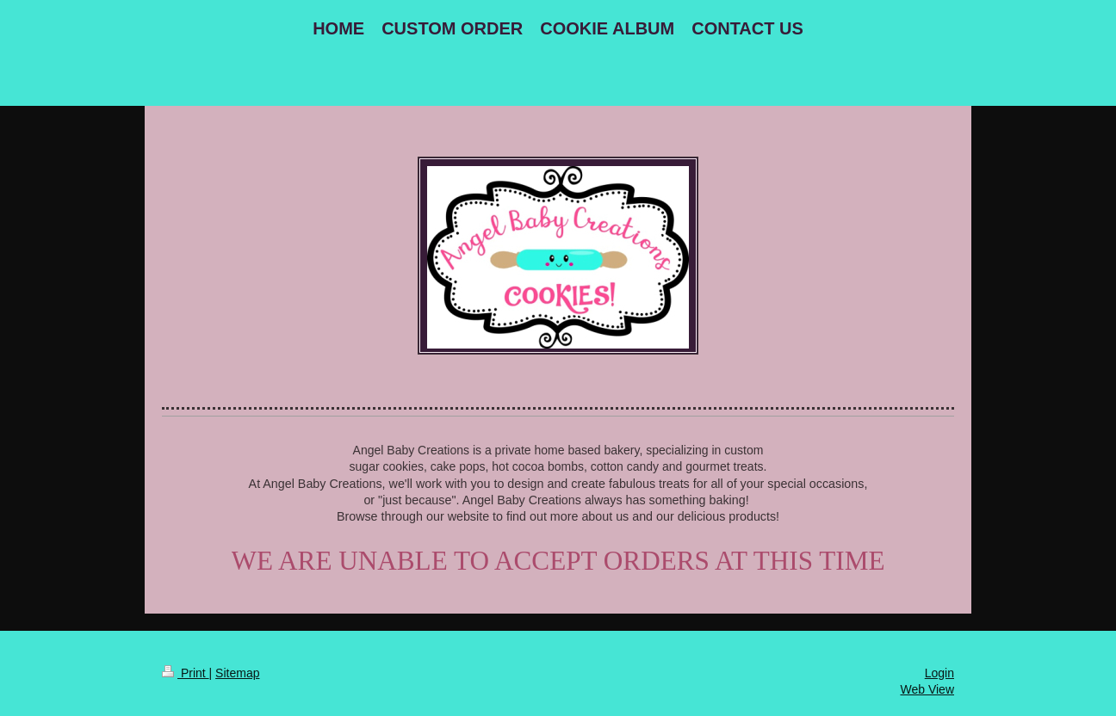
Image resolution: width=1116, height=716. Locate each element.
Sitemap (237, 673)
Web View (927, 689)
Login (939, 673)
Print (185, 673)
